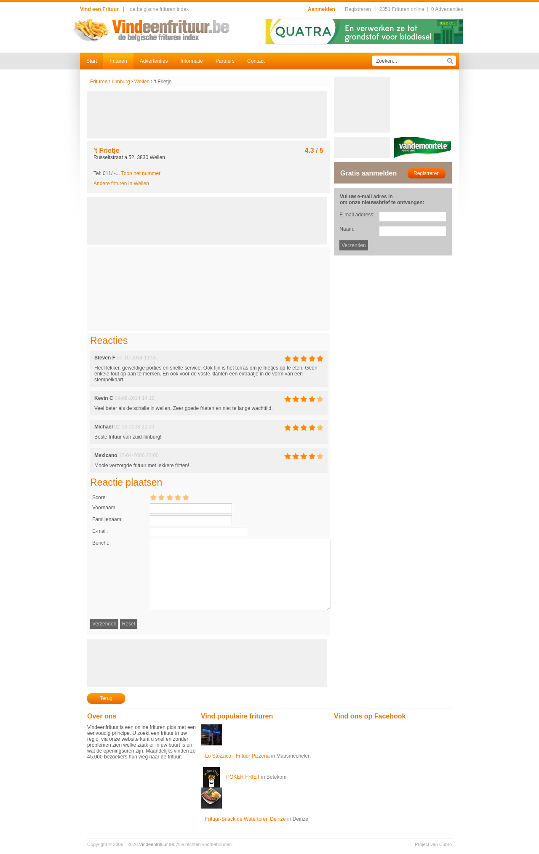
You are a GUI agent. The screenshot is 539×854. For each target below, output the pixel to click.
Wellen (141, 82)
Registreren (358, 9)
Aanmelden (321, 9)
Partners (225, 61)
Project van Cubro (433, 844)
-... (137, 173)
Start (91, 61)
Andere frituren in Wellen (121, 183)
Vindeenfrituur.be (156, 844)
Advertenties (154, 61)
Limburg (121, 82)
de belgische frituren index (159, 9)
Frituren (118, 61)
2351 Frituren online (401, 9)
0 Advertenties (447, 9)
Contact (255, 61)
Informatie (191, 61)
